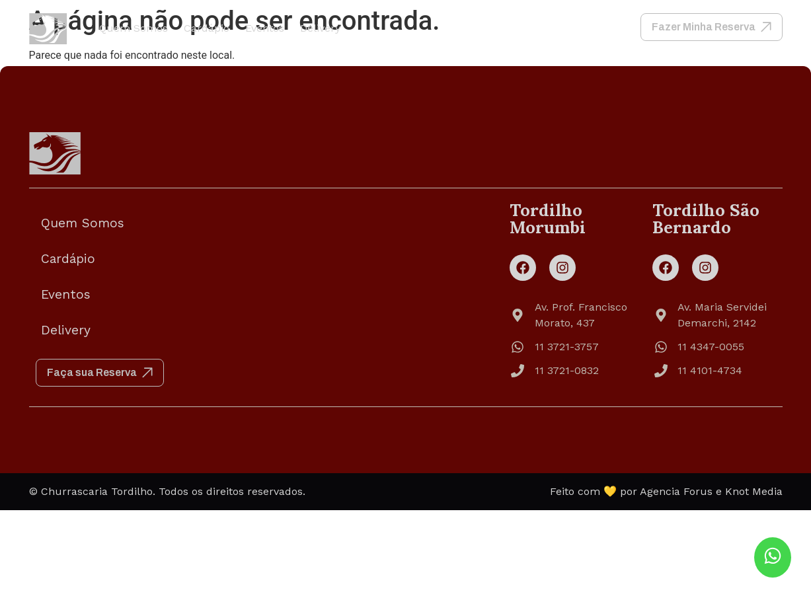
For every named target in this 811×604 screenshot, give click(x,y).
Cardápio (206, 28)
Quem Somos (133, 28)
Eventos (264, 28)
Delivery (320, 28)
